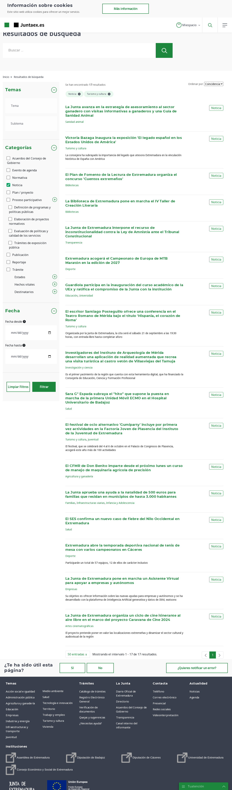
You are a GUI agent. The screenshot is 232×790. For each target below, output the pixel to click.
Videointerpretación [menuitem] (165, 715)
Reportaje (16, 262)
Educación (71, 295)
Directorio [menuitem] (122, 701)
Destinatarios (24, 292)
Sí (72, 668)
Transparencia (73, 242)
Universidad (86, 295)
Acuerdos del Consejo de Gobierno (26, 160)
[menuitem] (28, 758)
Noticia (14, 185)
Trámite (15, 270)
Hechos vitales (24, 284)
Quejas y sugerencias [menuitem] (92, 717)
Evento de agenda (22, 170)
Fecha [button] (12, 311)
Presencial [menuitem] (159, 703)
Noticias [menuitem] (194, 691)
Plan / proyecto (20, 192)
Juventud (93, 439)
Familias (70, 503)
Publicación (17, 255)
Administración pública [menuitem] (20, 697)
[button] (188, 25)
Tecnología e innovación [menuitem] (58, 703)
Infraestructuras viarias (91, 503)
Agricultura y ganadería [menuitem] (20, 703)
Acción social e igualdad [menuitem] (20, 691)
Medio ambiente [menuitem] (53, 691)
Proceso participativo (24, 200)
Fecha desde (15, 321)
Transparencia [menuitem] (125, 717)
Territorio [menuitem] (49, 709)
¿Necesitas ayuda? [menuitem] (90, 723)
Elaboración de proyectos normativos (29, 221)
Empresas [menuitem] (12, 715)
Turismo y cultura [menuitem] (53, 720)
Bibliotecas (72, 185)
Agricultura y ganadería (79, 476)
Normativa (17, 178)
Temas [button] (13, 90)
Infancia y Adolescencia (120, 503)
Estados (19, 277)
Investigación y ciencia (78, 367)
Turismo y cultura (75, 148)
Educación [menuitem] (12, 709)
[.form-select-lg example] (31, 105)
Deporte (70, 269)
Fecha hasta (15, 345)
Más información (125, 9)
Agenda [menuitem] (194, 697)
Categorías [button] (18, 148)
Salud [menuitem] (46, 697)
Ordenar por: (195, 84)
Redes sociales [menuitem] (162, 709)
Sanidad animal (74, 122)
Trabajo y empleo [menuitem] (54, 715)
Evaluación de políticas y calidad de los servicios (28, 233)
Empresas (71, 589)
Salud (68, 408)
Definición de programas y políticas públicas (30, 209)
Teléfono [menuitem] (158, 691)
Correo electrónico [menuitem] (165, 697)
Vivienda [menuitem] (48, 726)
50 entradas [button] (79, 655)
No (100, 668)
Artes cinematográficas (79, 626)
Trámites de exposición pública (27, 245)
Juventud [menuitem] (11, 737)
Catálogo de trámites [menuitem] (92, 691)
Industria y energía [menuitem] (17, 721)
